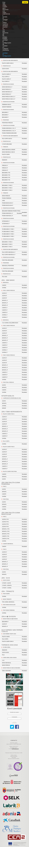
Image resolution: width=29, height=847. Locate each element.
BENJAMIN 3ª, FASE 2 (14, 190)
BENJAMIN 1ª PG (14, 172)
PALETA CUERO (14, 154)
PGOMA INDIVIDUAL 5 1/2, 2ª (14, 130)
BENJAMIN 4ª (14, 621)
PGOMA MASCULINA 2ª (14, 205)
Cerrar (25, 2)
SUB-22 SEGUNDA (14, 670)
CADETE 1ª (14, 307)
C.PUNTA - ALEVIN (14, 583)
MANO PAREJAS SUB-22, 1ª (14, 96)
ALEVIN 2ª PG (14, 522)
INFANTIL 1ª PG (14, 529)
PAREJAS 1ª (14, 165)
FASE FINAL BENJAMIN (14, 260)
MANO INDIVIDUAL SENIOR (14, 149)
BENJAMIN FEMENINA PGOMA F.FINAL (14, 211)
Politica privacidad (13, 756)
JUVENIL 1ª (14, 315)
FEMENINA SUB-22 (14, 104)
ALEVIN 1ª (14, 293)
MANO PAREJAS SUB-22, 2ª (14, 99)
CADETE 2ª (14, 310)
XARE (14, 200)
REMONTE (14, 160)
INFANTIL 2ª (14, 303)
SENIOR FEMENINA (14, 107)
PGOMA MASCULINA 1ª (14, 203)
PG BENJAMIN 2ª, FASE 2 (14, 231)
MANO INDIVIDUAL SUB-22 (14, 152)
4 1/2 (14, 660)
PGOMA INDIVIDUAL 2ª (14, 216)
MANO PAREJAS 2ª (14, 94)
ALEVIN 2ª (14, 295)
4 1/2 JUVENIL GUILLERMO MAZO (14, 323)
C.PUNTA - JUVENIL (14, 588)
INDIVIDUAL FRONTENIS (14, 265)
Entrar (14, 722)
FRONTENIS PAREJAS (14, 123)
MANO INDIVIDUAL (14, 663)
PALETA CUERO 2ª (14, 79)
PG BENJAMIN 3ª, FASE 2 (14, 234)
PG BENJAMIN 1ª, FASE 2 (14, 229)
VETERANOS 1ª (14, 221)
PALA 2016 (14, 276)
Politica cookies (14, 755)
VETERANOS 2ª (14, 223)
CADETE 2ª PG (14, 538)
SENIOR (14, 408)
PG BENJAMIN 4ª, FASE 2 (14, 236)
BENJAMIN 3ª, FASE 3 (14, 246)
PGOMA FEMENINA (14, 198)
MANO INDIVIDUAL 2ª (14, 92)
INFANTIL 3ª (14, 305)
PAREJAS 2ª (14, 168)
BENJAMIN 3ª (14, 117)
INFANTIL (14, 387)
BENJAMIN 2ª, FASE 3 (14, 244)
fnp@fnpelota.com (15, 748)
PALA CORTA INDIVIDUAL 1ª (14, 252)
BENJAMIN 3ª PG (14, 177)
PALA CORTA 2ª (14, 81)
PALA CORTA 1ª (14, 76)
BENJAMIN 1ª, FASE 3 (14, 242)
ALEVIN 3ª (14, 298)
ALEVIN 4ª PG (14, 526)
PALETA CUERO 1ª (14, 74)
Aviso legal (14, 757)
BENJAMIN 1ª (14, 112)
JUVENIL (14, 287)
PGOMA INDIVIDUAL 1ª (12, 213)
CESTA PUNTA (14, 69)
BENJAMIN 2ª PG (14, 175)
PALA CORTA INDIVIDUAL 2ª (14, 254)
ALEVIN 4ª (14, 424)
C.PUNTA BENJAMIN (14, 144)
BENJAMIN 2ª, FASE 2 (14, 188)
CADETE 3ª (14, 312)
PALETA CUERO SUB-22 (14, 63)
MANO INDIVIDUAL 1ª (14, 87)
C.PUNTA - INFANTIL (14, 585)
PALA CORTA (14, 639)
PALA (14, 655)
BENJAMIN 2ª (14, 115)
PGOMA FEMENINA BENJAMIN (14, 133)
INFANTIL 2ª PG (14, 531)
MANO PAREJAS (14, 196)
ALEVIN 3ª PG (14, 524)
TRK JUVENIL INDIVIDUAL (14, 602)
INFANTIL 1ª (14, 300)
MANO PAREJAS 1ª (14, 89)
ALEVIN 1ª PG (14, 519)
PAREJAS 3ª (14, 170)
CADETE (14, 285)
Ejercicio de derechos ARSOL (13, 758)
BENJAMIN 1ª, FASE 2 (14, 185)
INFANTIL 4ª (14, 626)
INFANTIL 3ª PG (14, 534)
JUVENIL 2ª (14, 317)
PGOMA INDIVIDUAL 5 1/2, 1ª (14, 128)
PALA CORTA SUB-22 (14, 138)
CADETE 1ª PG (14, 536)
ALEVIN (14, 385)
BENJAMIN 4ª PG (14, 180)
